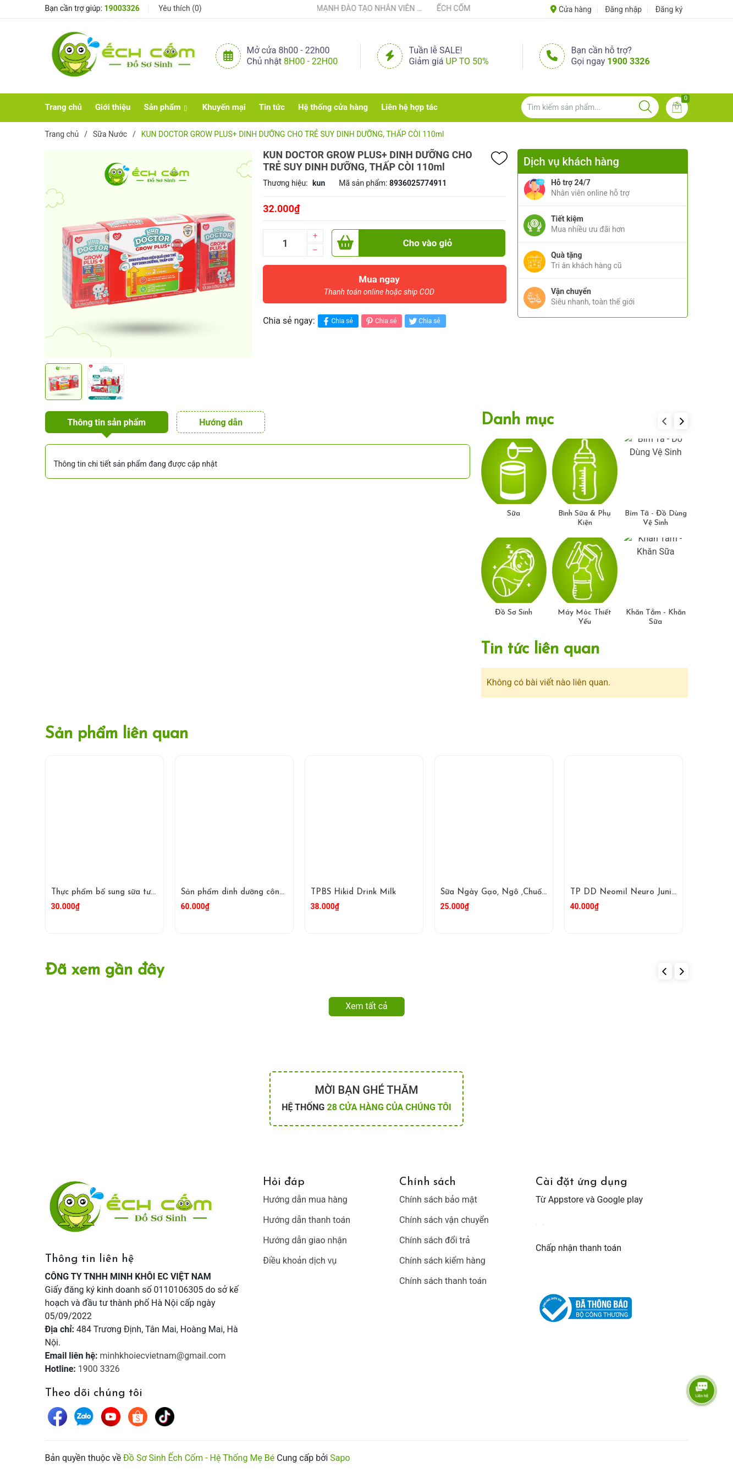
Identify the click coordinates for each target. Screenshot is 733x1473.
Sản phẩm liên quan (116, 734)
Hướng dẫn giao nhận (305, 1240)
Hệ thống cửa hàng (333, 107)
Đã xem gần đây (104, 970)
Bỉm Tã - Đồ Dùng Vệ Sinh (656, 518)
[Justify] (645, 107)
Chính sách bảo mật (438, 1199)
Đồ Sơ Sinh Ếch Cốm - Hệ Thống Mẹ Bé (198, 1458)
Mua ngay (379, 288)
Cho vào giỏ (392, 243)
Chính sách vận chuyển (444, 1220)
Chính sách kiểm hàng (442, 1260)
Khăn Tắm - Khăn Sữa (656, 617)
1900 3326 (628, 61)
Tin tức (272, 107)
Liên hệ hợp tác (409, 107)
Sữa (513, 514)
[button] (681, 421)
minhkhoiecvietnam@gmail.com (163, 1355)
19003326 (122, 8)
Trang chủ (63, 107)
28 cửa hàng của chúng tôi (389, 1107)
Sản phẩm (162, 107)
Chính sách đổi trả (434, 1240)
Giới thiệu (113, 107)
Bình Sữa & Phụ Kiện (584, 518)
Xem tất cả (366, 1006)
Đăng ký (669, 9)
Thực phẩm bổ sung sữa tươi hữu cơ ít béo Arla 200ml (154, 892)
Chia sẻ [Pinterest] (380, 321)
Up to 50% (467, 61)
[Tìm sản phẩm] (590, 107)
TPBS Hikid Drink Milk (353, 892)
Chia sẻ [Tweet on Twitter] (423, 321)
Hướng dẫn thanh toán (306, 1220)
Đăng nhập (623, 9)
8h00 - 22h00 (311, 61)
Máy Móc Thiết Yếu (584, 617)
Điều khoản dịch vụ (300, 1260)
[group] (148, 253)
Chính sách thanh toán (443, 1281)
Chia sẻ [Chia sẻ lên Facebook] (337, 321)
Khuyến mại (224, 107)
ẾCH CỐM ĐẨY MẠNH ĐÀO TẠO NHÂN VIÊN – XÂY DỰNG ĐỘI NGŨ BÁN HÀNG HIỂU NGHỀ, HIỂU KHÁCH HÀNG (358, 8)
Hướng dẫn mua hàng (305, 1199)
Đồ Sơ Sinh (513, 612)
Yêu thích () (179, 8)
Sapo (340, 1458)
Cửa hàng (570, 9)
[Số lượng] (285, 243)
